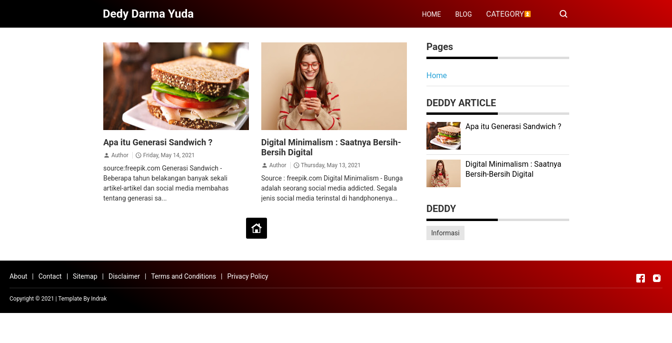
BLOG (463, 14)
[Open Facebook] (640, 278)
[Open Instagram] (656, 278)
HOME (431, 14)
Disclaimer (124, 276)
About (18, 276)
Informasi (445, 233)
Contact (50, 276)
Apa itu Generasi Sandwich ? (157, 142)
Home (436, 75)
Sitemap (85, 276)
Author (119, 155)
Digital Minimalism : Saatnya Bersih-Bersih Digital (513, 169)
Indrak (99, 298)
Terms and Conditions (183, 276)
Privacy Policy (247, 276)
